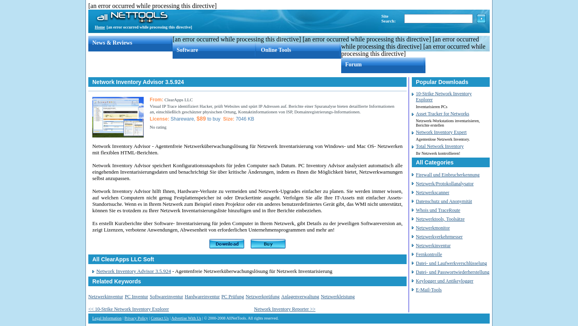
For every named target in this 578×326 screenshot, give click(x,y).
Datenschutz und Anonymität (444, 201)
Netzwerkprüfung (263, 296)
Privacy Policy (136, 318)
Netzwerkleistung (338, 296)
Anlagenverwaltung (300, 296)
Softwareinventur (166, 296)
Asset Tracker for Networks (442, 114)
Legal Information (107, 318)
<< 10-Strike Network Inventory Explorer (128, 309)
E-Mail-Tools (429, 290)
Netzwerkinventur (105, 296)
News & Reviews (112, 43)
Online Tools (276, 50)
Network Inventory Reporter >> (284, 309)
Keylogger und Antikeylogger (444, 281)
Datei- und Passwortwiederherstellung (452, 272)
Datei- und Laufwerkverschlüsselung (451, 263)
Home (100, 27)
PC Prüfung (233, 296)
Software (187, 50)
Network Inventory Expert (441, 132)
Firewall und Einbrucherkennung (448, 175)
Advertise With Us (186, 318)
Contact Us (160, 318)
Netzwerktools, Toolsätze (440, 219)
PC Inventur (136, 296)
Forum (353, 65)
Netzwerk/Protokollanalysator (445, 184)
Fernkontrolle (429, 254)
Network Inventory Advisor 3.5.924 (133, 271)
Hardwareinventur (202, 296)
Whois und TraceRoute (438, 210)
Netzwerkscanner (432, 192)
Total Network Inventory (440, 146)
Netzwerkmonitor (433, 228)
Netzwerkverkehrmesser (439, 237)
